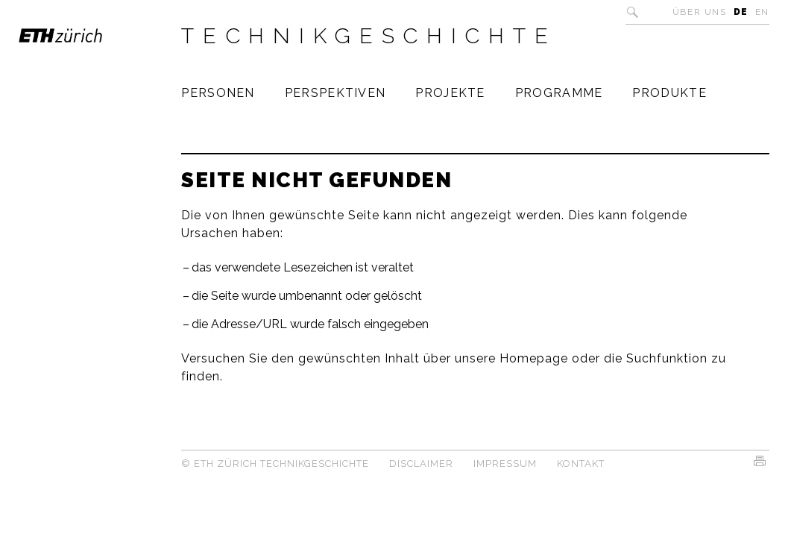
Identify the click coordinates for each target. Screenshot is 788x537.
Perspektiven (335, 93)
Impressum (505, 463)
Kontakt (581, 463)
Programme (559, 93)
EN (762, 12)
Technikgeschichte (368, 35)
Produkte (669, 93)
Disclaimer (421, 463)
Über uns (699, 12)
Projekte (450, 93)
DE (741, 12)
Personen (217, 93)
